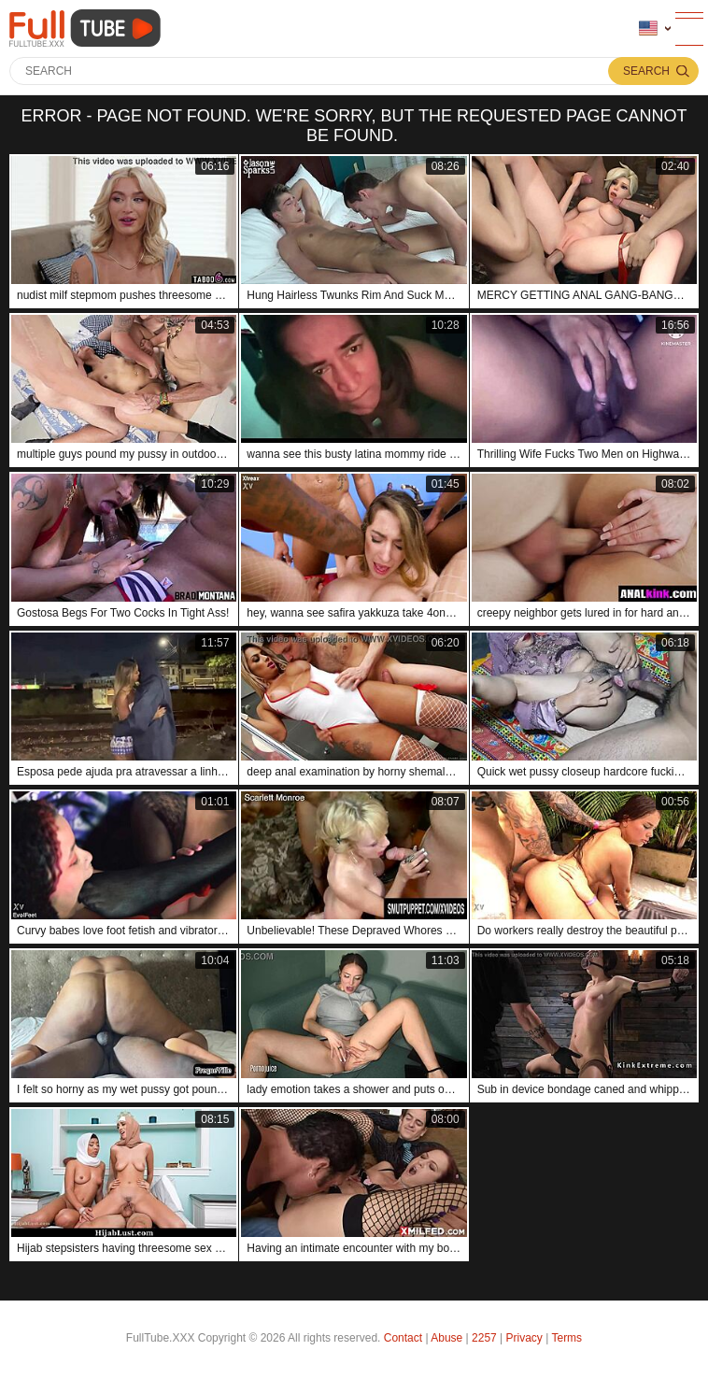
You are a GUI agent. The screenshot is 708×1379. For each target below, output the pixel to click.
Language (648, 28)
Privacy (524, 1337)
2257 (484, 1337)
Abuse (446, 1337)
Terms (566, 1337)
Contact (403, 1337)
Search (646, 71)
